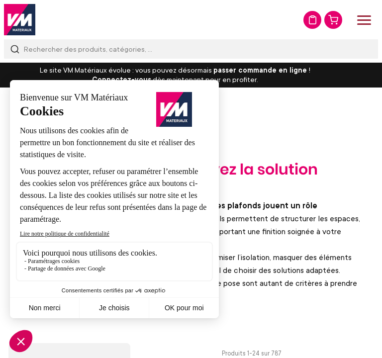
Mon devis (312, 20)
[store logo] (19, 19)
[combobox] (191, 49)
